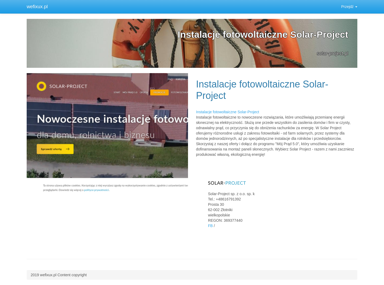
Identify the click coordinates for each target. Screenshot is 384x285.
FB (210, 226)
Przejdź (349, 7)
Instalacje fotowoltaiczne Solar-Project (227, 112)
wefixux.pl (37, 6)
